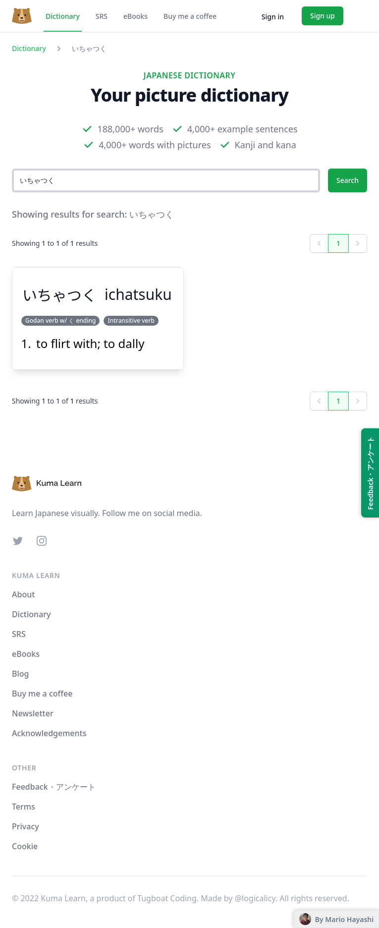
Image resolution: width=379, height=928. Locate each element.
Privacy (25, 826)
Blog (20, 673)
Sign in (273, 16)
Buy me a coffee (190, 16)
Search (347, 180)
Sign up (322, 15)
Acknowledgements (49, 733)
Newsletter (33, 713)
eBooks (135, 16)
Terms (23, 806)
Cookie (25, 846)
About (23, 594)
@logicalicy (255, 898)
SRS (102, 16)
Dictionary (63, 16)
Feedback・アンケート (54, 786)
